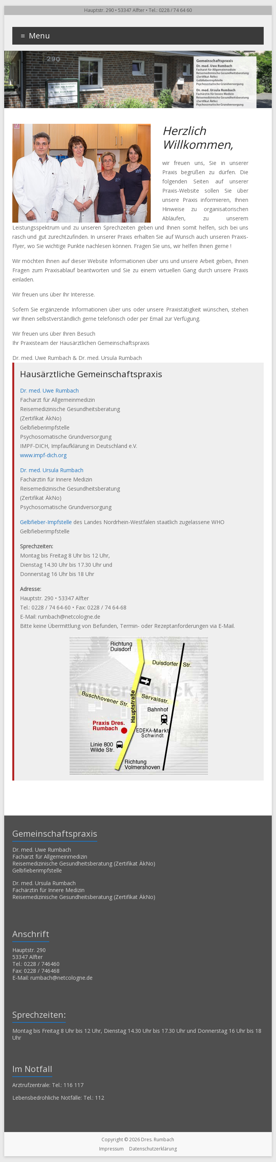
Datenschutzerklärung (153, 1148)
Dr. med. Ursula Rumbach (51, 470)
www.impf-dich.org (43, 455)
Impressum (111, 1148)
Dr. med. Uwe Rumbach (49, 390)
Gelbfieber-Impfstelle (46, 522)
